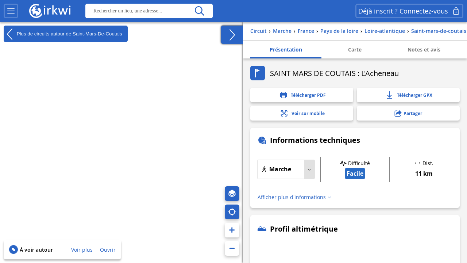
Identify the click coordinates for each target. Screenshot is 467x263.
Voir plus (82, 249)
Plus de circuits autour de (63, 34)
